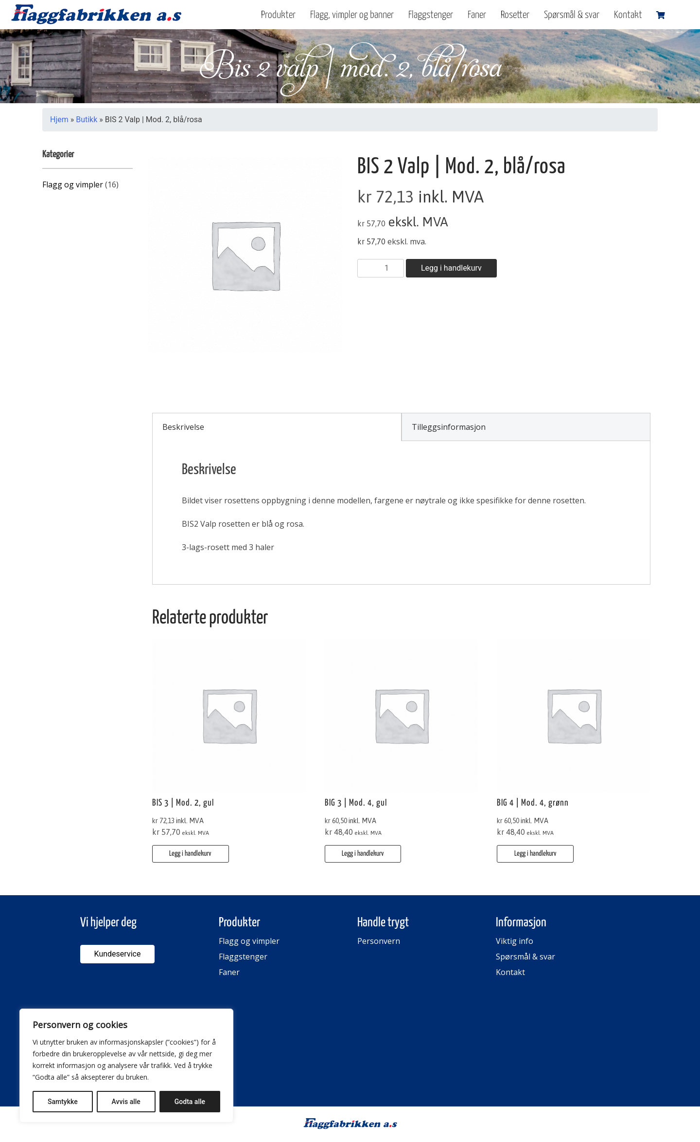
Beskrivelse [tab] (183, 427)
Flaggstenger (430, 15)
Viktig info (514, 941)
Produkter (278, 15)
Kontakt (628, 15)
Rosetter (515, 15)
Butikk (86, 119)
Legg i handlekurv (451, 268)
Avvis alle (126, 1101)
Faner (477, 15)
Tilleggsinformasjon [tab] (449, 427)
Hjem (59, 119)
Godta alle (190, 1101)
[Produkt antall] (380, 268)
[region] (126, 1066)
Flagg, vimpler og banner (352, 15)
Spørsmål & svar (571, 15)
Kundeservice (117, 953)
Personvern (378, 941)
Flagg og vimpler (72, 184)
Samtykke (63, 1101)
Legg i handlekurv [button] (190, 853)
